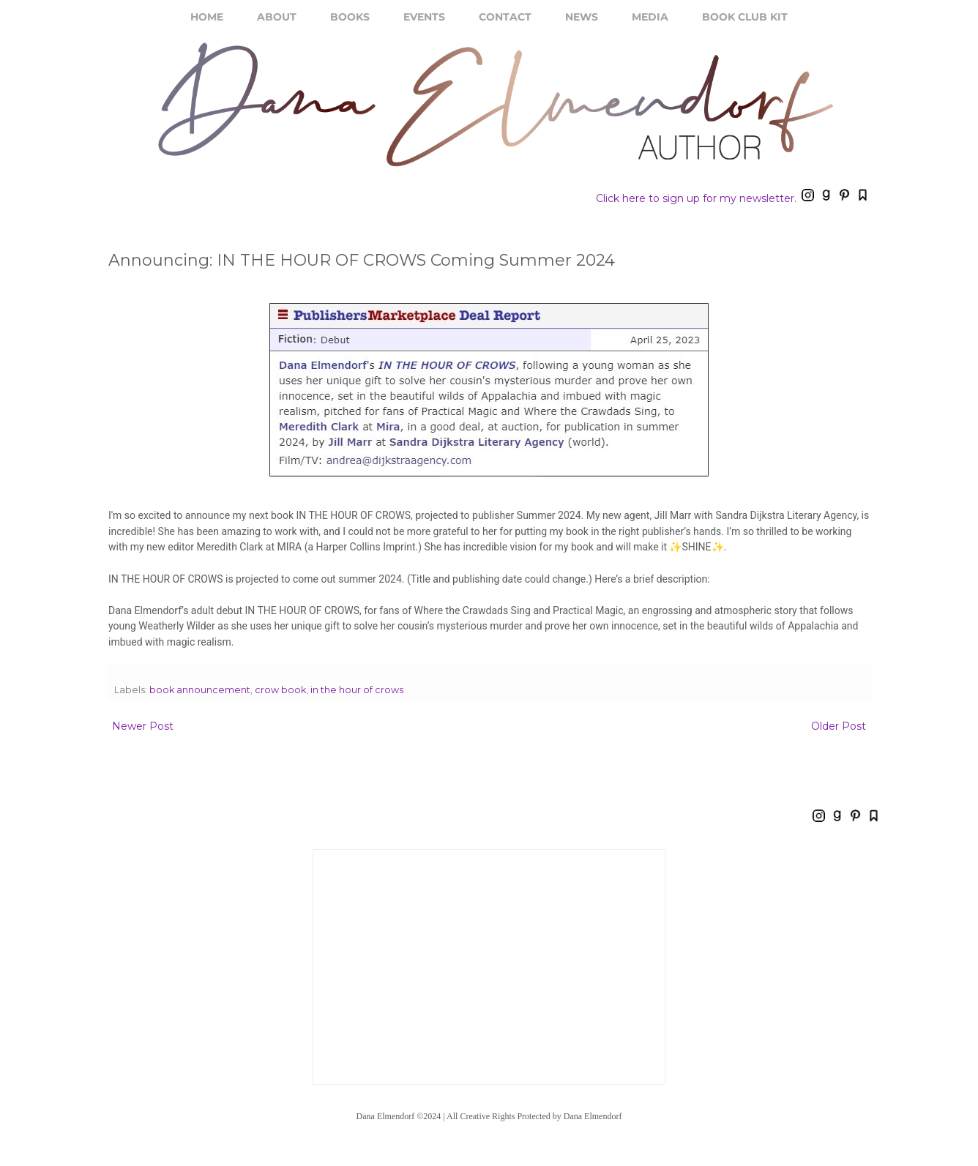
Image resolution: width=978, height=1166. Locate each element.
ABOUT (276, 16)
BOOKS (350, 16)
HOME (206, 16)
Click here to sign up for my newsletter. (696, 198)
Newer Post (142, 726)
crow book (280, 689)
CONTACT (505, 16)
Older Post (838, 726)
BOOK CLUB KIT (745, 16)
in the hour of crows (356, 689)
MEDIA (650, 16)
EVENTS (424, 16)
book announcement (199, 689)
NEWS (581, 16)
